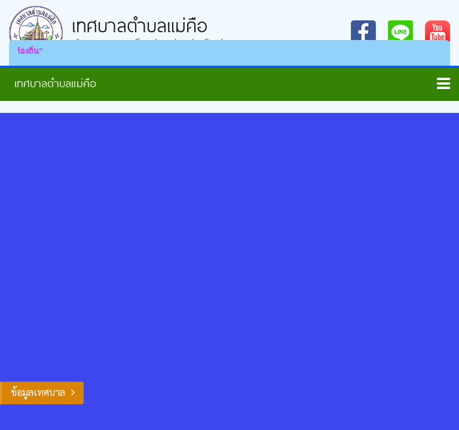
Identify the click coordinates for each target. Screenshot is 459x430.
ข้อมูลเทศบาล (38, 392)
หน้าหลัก (51, 83)
